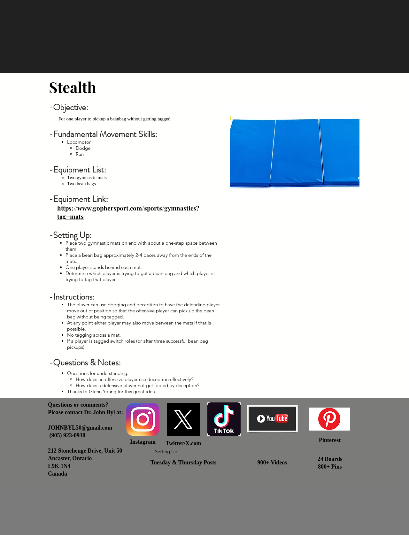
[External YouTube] (294, 319)
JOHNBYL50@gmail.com (80, 427)
